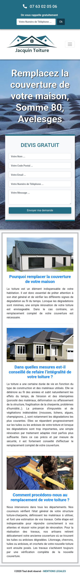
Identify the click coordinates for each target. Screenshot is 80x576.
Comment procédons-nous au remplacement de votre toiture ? (40, 497)
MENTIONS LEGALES (54, 571)
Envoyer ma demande (40, 210)
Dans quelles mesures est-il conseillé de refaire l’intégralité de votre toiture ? (40, 372)
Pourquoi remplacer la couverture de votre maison (40, 279)
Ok (60, 21)
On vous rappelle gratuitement (39, 15)
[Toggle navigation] (70, 44)
